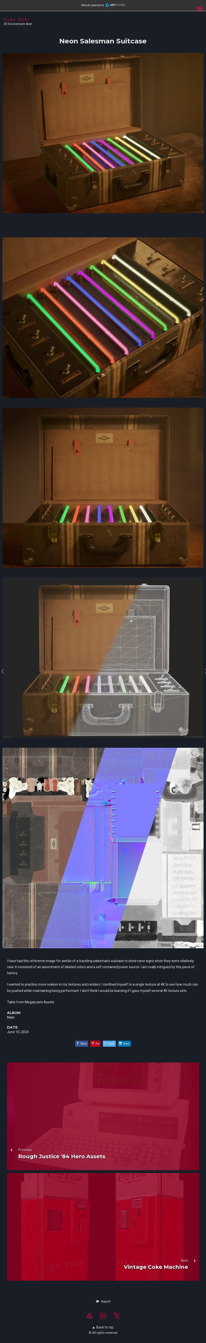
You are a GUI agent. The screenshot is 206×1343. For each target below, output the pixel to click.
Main (11, 1017)
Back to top (103, 1327)
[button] (103, 1301)
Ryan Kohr (17, 19)
